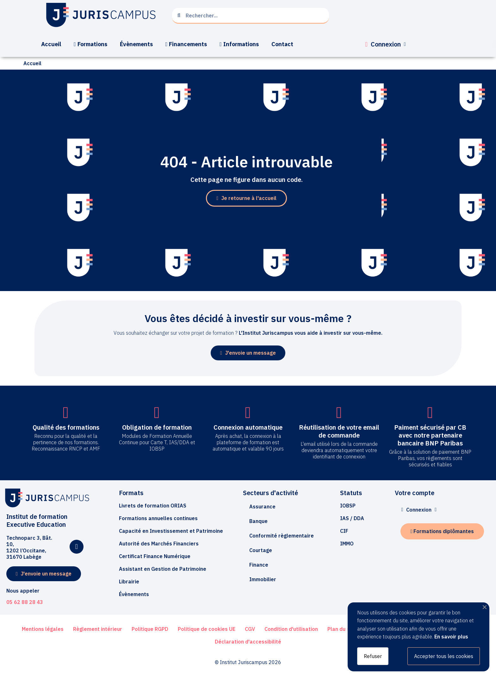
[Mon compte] (385, 44)
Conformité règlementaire (281, 535)
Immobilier (262, 579)
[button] (246, 198)
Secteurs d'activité (270, 492)
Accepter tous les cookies (443, 656)
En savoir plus (451, 636)
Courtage (260, 550)
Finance (258, 565)
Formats (131, 492)
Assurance (262, 506)
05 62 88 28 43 (24, 602)
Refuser (373, 656)
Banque (258, 521)
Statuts (351, 492)
